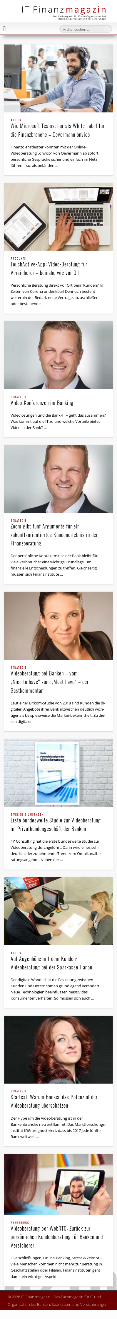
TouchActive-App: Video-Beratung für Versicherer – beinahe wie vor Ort (58, 266)
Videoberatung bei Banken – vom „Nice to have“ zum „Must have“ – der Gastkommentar (58, 680)
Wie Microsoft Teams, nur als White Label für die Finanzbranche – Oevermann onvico (58, 128)
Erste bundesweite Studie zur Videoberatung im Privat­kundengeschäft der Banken (58, 822)
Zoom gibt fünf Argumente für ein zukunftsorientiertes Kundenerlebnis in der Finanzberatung (58, 533)
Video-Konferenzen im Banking (58, 401)
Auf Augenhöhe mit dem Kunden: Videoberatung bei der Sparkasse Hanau (58, 961)
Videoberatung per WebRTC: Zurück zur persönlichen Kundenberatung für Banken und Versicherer (58, 1235)
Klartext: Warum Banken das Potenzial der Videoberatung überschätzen (58, 1099)
